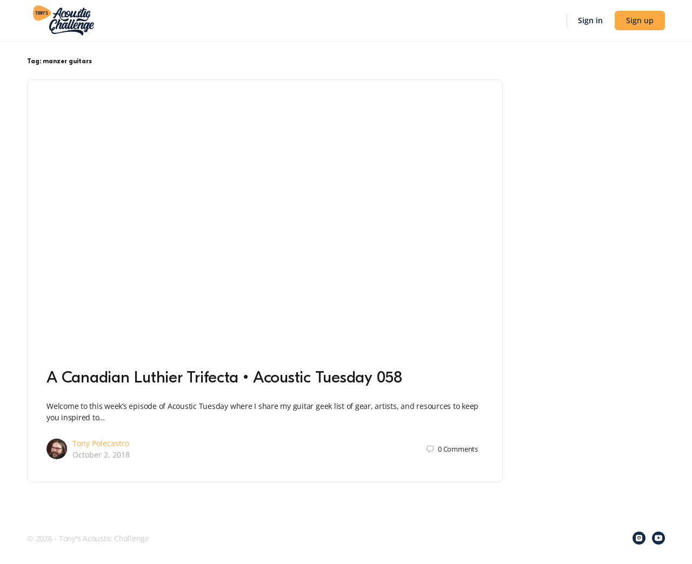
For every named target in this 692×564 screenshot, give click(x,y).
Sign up (640, 20)
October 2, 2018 (101, 454)
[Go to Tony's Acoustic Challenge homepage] (63, 19)
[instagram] (639, 538)
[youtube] (658, 538)
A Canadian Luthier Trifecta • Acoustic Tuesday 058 (224, 377)
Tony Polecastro (100, 443)
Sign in (590, 20)
